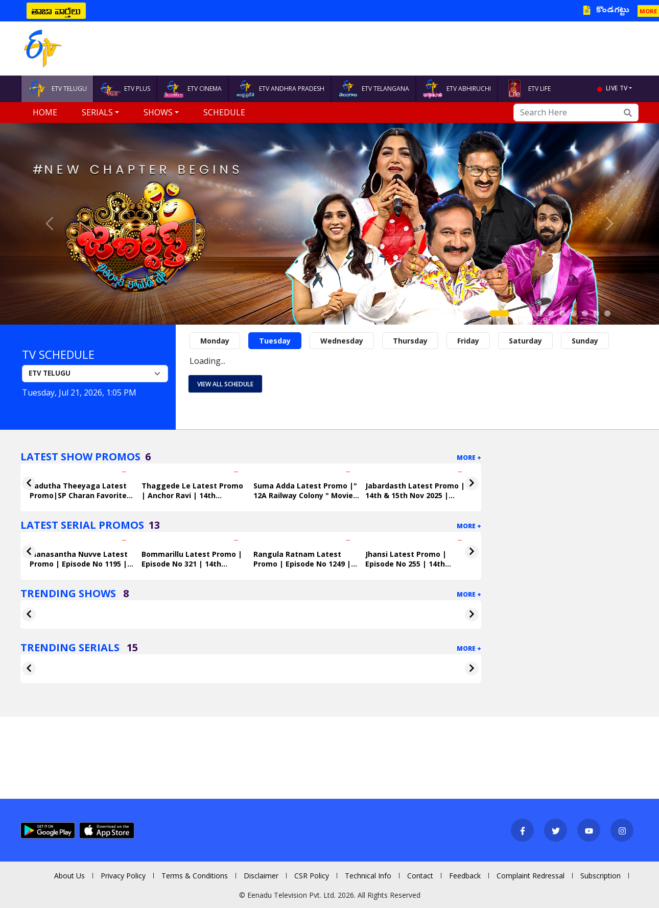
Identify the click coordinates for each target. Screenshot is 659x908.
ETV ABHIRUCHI (456, 89)
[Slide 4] (540, 313)
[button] (49, 224)
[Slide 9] (596, 313)
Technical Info (368, 875)
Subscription (600, 875)
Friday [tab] (468, 341)
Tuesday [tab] (275, 341)
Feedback (465, 875)
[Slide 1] (499, 313)
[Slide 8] (585, 313)
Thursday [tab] (410, 341)
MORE (648, 11)
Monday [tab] (214, 341)
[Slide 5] (551, 313)
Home (45, 112)
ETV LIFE (527, 89)
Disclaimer (261, 875)
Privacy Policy (123, 875)
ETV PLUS (125, 89)
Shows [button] (158, 112)
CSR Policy (311, 875)
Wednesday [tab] (341, 341)
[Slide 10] (607, 313)
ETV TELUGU (57, 89)
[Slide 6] (562, 313)
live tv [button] (616, 88)
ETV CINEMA (192, 89)
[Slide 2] (517, 313)
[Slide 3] (529, 313)
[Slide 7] (574, 313)
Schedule (224, 112)
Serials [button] (97, 112)
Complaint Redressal (530, 875)
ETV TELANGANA (373, 89)
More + (469, 457)
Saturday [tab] (525, 341)
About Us (69, 875)
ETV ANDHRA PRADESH (279, 89)
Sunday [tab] (585, 341)
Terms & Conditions (194, 875)
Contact (420, 875)
